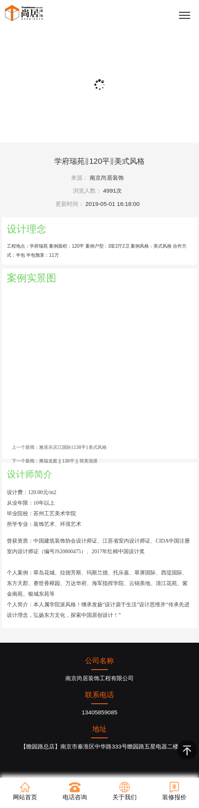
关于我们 (124, 790)
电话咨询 (75, 790)
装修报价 (174, 790)
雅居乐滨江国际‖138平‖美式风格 (73, 463)
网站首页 (25, 790)
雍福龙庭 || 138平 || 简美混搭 (68, 477)
